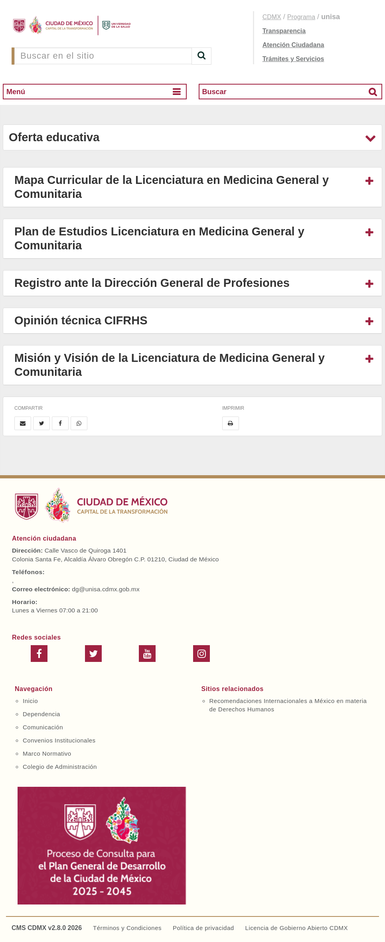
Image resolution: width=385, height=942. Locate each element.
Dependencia (41, 714)
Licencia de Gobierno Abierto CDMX (296, 927)
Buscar (214, 92)
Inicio (30, 700)
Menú (15, 92)
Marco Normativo (47, 753)
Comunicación (43, 727)
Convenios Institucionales (59, 740)
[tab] (192, 187)
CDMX (272, 17)
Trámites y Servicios (293, 58)
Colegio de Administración (60, 766)
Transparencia (284, 31)
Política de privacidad (203, 927)
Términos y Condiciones (127, 927)
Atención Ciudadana (293, 44)
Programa (301, 17)
